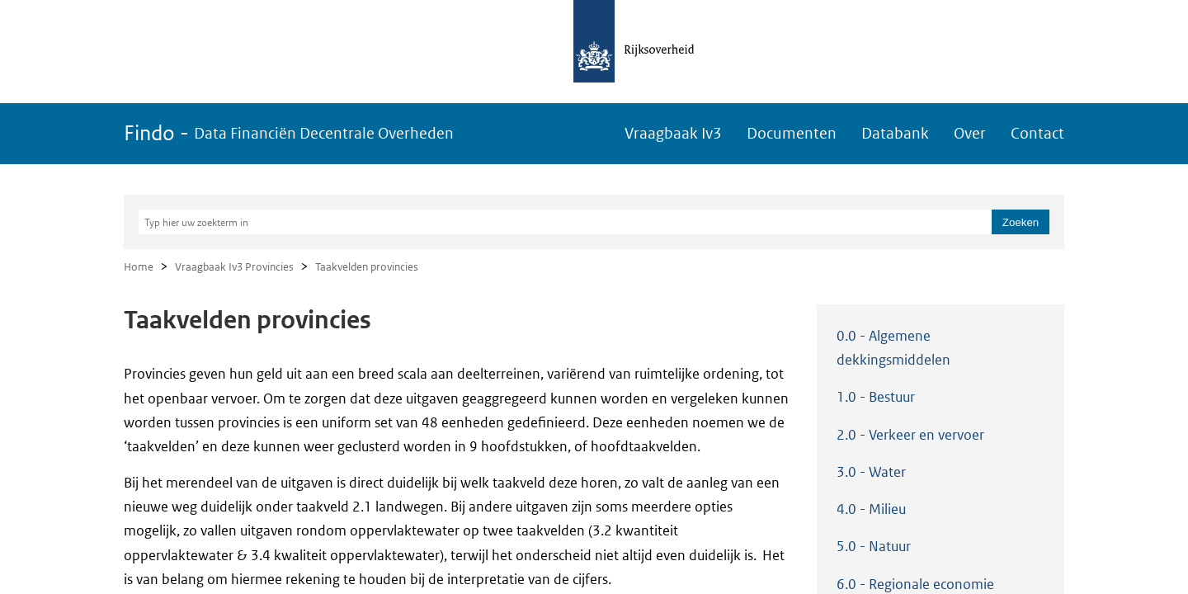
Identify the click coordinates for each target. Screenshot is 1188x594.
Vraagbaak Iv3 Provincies (234, 267)
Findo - (289, 133)
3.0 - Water (871, 472)
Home (138, 267)
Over (970, 133)
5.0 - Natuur (874, 546)
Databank (895, 133)
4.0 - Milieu (871, 509)
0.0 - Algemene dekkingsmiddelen (893, 348)
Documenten (792, 133)
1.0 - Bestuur (876, 397)
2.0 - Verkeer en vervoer (910, 435)
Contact (1037, 133)
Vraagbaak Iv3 (673, 133)
